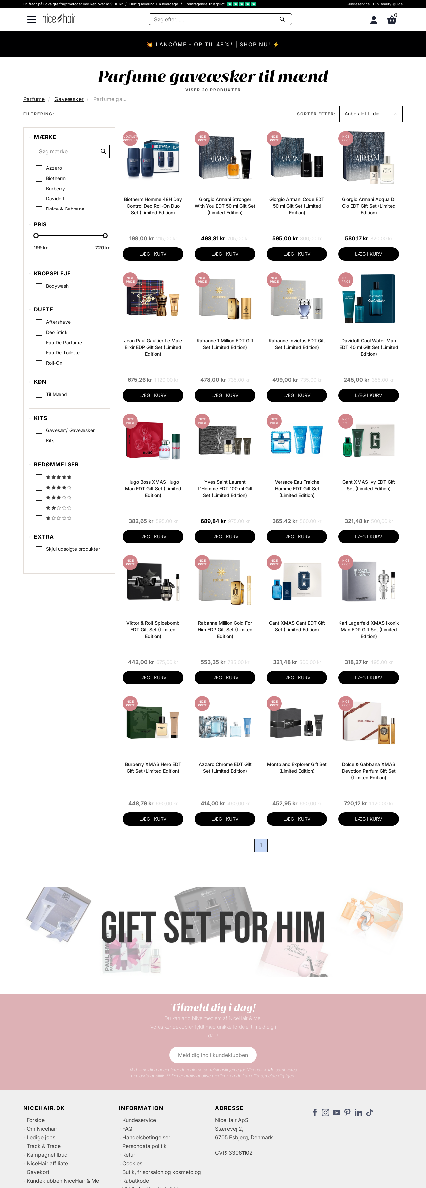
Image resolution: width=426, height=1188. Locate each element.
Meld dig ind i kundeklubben (213, 1055)
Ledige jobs (41, 1137)
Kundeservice (358, 4)
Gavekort (38, 1172)
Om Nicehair (42, 1128)
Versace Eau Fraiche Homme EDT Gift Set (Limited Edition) (297, 488)
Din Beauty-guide (388, 4)
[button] (371, 114)
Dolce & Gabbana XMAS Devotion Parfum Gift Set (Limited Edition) (369, 770)
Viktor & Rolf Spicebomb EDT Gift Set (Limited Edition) (153, 629)
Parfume (34, 99)
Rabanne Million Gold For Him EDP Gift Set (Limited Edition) (225, 629)
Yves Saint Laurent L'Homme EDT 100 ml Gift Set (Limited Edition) (225, 488)
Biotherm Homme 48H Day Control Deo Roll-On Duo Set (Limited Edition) (153, 205)
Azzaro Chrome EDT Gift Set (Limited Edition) (225, 767)
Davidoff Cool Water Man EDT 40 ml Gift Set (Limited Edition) (368, 347)
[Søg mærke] (72, 151)
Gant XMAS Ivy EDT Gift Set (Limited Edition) (368, 485)
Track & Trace (44, 1146)
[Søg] (220, 19)
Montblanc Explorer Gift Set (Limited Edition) (297, 767)
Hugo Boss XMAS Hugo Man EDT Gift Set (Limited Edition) (153, 488)
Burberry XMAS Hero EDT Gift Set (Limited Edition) (153, 767)
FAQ (127, 1128)
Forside (36, 1120)
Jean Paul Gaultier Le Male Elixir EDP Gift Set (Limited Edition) (153, 347)
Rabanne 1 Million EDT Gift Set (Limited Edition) (225, 344)
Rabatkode (135, 1180)
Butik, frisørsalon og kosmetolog (161, 1172)
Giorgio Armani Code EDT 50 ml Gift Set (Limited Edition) (296, 205)
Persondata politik (144, 1146)
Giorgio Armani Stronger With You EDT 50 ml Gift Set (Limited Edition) (225, 205)
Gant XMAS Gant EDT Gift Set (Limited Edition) (297, 626)
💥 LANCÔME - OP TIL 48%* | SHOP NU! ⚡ (213, 44)
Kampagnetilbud (47, 1154)
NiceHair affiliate (47, 1163)
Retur (128, 1154)
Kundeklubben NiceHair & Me (63, 1180)
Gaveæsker (69, 99)
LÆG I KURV (153, 254)
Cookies (132, 1163)
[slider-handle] (36, 237)
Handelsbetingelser (146, 1137)
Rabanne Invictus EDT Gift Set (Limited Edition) (297, 344)
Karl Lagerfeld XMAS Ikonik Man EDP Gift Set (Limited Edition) (368, 629)
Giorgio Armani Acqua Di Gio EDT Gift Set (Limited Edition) (369, 205)
